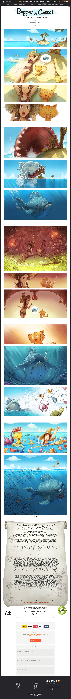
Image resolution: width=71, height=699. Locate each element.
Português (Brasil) (21, 4)
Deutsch (44, 4)
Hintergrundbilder (35, 683)
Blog (60, 1)
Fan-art (31, 1)
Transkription (36, 619)
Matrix (53, 688)
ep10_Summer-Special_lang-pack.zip (38, 635)
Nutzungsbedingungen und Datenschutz (35, 694)
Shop (55, 1)
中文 (11, 4)
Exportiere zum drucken (35, 636)
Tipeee (35, 687)
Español (15, 4)
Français (39, 4)
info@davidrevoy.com (55, 683)
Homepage (18, 678)
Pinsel (35, 682)
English (8, 4)
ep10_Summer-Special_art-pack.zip (38, 634)
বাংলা (27, 4)
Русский (31, 4)
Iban (35, 689)
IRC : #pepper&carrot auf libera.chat (53, 687)
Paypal (35, 688)
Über (52, 1)
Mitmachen (42, 1)
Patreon (35, 686)
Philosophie (36, 1)
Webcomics (20, 1)
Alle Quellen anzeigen (35, 640)
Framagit (35, 678)
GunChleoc (38, 22)
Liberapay (35, 685)
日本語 (35, 4)
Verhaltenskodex (35, 695)
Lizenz (18, 689)
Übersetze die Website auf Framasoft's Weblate (35, 693)
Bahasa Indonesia (50, 4)
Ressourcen (47, 1)
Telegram (53, 689)
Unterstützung (66, 1)
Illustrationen (25, 1)
